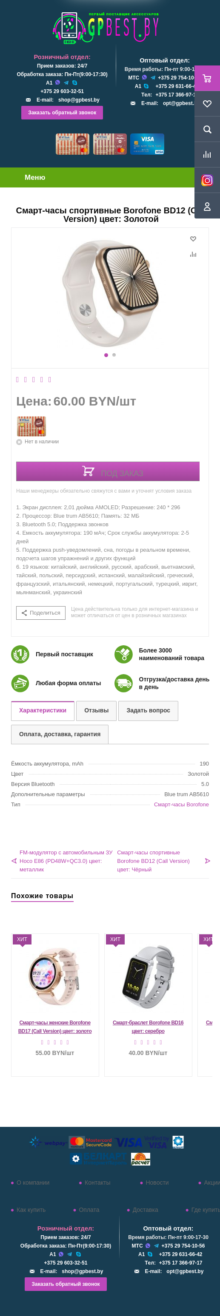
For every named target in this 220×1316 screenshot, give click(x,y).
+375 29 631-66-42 (177, 86)
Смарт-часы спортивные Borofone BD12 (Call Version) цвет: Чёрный (153, 861)
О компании (33, 1182)
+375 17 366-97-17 (177, 95)
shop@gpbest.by (79, 100)
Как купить (31, 1209)
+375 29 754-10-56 (179, 78)
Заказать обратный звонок (62, 113)
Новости (157, 1182)
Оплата (89, 1209)
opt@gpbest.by (181, 103)
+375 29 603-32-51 (62, 91)
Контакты (97, 1182)
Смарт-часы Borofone (181, 804)
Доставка (145, 1209)
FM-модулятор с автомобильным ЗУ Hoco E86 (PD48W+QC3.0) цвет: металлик (66, 861)
